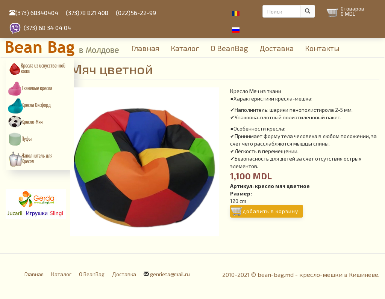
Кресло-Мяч (32, 122)
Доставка (276, 48)
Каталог (185, 48)
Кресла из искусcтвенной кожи (43, 68)
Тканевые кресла (37, 88)
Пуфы (27, 139)
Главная (145, 48)
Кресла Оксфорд (36, 105)
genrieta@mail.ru (170, 274)
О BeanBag (229, 48)
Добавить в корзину (270, 211)
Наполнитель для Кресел (37, 158)
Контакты (322, 48)
